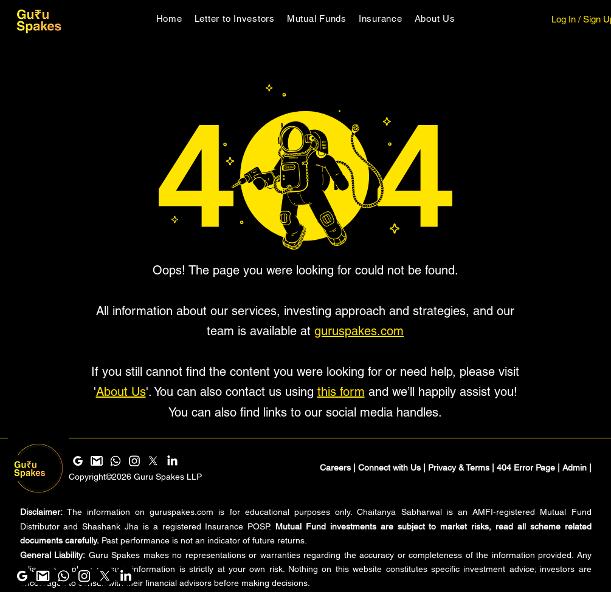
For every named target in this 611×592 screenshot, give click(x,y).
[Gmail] (43, 576)
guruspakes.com (359, 331)
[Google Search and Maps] (22, 576)
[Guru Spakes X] (105, 576)
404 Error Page (526, 467)
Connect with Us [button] (389, 467)
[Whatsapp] (64, 576)
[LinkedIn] (126, 576)
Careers (335, 467)
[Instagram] (84, 576)
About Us (121, 391)
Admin (574, 467)
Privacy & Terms (458, 467)
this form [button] (341, 391)
